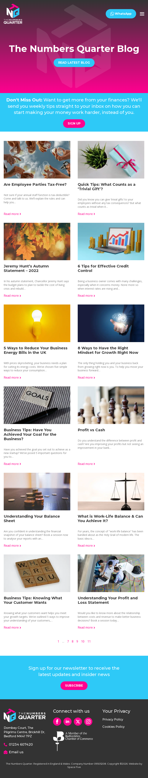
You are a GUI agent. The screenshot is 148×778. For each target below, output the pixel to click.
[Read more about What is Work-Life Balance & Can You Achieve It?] (87, 545)
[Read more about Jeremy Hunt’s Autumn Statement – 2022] (13, 295)
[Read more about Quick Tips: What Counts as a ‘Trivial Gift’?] (87, 213)
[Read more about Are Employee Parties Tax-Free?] (13, 213)
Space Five (74, 767)
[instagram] (88, 722)
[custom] (78, 722)
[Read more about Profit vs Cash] (87, 463)
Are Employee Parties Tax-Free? (35, 184)
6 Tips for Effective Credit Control (103, 268)
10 (82, 641)
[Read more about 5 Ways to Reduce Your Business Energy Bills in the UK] (13, 377)
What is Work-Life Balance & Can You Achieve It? (110, 518)
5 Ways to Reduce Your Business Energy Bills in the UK (36, 350)
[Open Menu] (142, 14)
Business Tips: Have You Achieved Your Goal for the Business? (30, 434)
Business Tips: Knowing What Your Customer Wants (33, 600)
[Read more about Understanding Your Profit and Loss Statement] (87, 627)
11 (89, 641)
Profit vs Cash (91, 430)
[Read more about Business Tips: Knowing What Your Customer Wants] (13, 627)
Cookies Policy (113, 726)
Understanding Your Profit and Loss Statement (108, 600)
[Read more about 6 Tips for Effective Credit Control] (87, 295)
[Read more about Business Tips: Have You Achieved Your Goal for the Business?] (13, 463)
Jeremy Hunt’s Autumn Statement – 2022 (26, 268)
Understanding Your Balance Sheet (32, 518)
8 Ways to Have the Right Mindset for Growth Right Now (108, 350)
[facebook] (57, 722)
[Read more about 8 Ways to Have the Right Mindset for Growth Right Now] (87, 377)
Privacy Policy (112, 719)
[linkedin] (67, 722)
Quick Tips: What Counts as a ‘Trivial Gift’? (107, 186)
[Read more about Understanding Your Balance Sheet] (13, 545)
